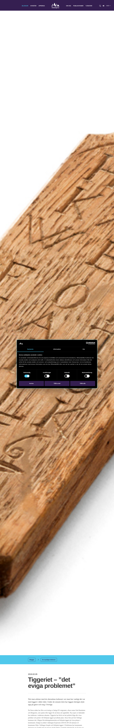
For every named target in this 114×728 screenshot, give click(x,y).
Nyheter (33, 5)
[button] (100, 6)
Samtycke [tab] (30, 349)
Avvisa (31, 383)
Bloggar (25, 5)
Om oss (68, 5)
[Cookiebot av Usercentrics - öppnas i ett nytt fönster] (87, 343)
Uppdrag (42, 5)
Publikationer (78, 5)
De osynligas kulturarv (48, 659)
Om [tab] (84, 349)
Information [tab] (57, 349)
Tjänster (89, 5)
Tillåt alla (83, 383)
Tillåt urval (57, 383)
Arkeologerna (55, 6)
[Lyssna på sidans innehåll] (104, 6)
